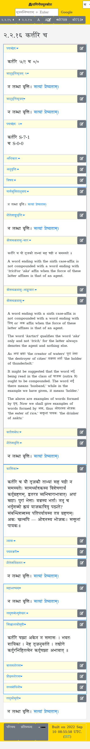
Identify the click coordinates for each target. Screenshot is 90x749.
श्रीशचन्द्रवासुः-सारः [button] (18, 240)
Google (66, 12)
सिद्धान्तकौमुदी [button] (16, 625)
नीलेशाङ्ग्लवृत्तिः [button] (15, 215)
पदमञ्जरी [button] (12, 552)
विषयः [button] (11, 180)
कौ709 (61, 20)
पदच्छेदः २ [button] (14, 124)
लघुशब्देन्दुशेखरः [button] (17, 613)
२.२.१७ (25, 20)
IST (67, 737)
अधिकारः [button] (13, 159)
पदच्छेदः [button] (12, 48)
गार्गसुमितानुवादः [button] (17, 192)
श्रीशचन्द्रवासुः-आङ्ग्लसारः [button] (21, 290)
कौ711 (77, 20)
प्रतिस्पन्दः (27, 727)
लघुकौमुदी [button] (13, 698)
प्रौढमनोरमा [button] (14, 676)
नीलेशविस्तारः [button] (15, 563)
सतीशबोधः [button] (13, 432)
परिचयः (11, 727)
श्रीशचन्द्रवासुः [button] (15, 301)
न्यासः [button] (11, 541)
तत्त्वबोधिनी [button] (14, 687)
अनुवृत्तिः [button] (12, 169)
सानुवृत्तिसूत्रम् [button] (15, 99)
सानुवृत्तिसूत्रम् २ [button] (17, 74)
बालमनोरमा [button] (14, 666)
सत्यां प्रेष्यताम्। (46, 87)
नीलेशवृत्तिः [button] (14, 443)
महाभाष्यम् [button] (13, 588)
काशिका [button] (12, 469)
